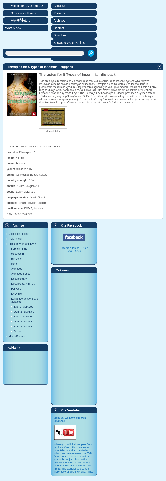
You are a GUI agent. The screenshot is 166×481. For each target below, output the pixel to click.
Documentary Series (23, 283)
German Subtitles (24, 311)
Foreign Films (19, 248)
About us (59, 6)
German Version (23, 321)
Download (60, 35)
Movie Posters (17, 336)
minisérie (16, 258)
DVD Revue (15, 238)
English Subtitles (23, 306)
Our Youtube (70, 410)
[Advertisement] (25, 367)
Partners (59, 13)
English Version (23, 316)
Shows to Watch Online (69, 42)
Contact (59, 28)
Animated (16, 268)
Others (18, 331)
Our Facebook (71, 225)
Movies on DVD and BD (27, 6)
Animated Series (20, 273)
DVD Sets (17, 293)
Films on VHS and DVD (22, 243)
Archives (59, 20)
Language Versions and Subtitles (24, 300)
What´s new (13, 28)
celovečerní (17, 253)
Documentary (19, 278)
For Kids (16, 288)
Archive (18, 225)
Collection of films (19, 233)
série (14, 263)
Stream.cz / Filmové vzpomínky (24, 13)
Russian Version (23, 326)
